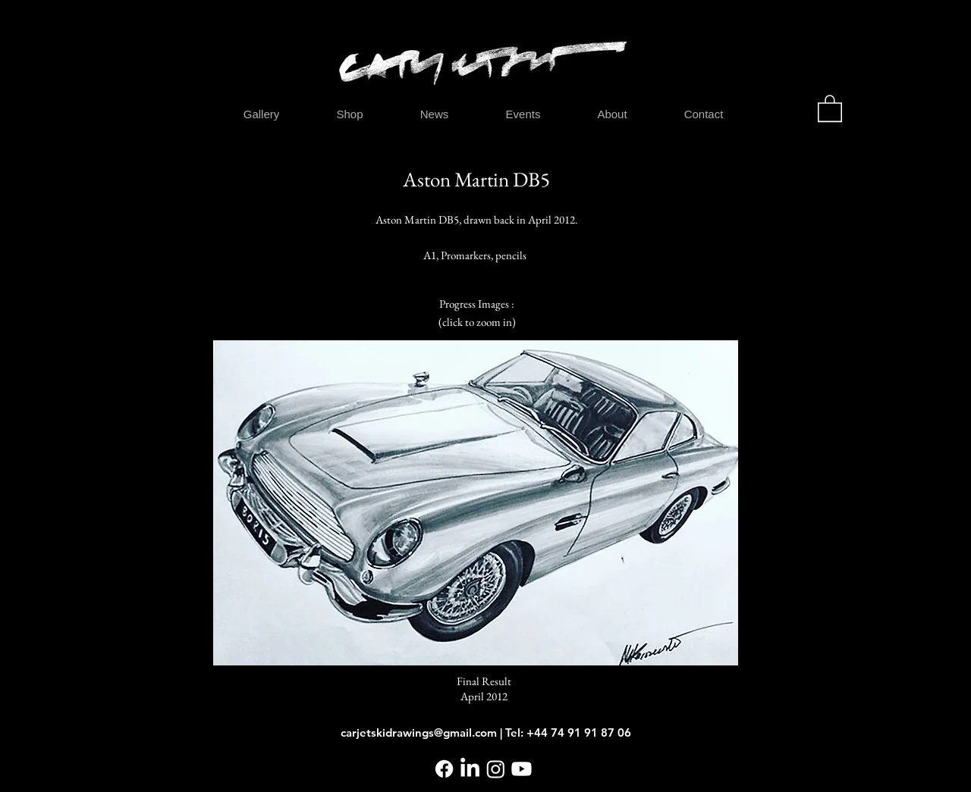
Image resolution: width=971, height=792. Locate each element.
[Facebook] (444, 769)
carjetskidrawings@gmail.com (419, 732)
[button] (830, 107)
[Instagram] (495, 769)
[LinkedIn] (470, 769)
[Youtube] (521, 769)
